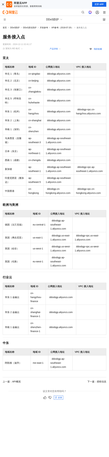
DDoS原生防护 (30, 27)
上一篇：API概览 (12, 381)
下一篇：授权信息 (96, 381)
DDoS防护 (15, 27)
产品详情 (54, 49)
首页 (5, 27)
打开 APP (99, 4)
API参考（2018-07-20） (62, 27)
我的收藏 (98, 49)
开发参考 (44, 27)
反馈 (58, 397)
